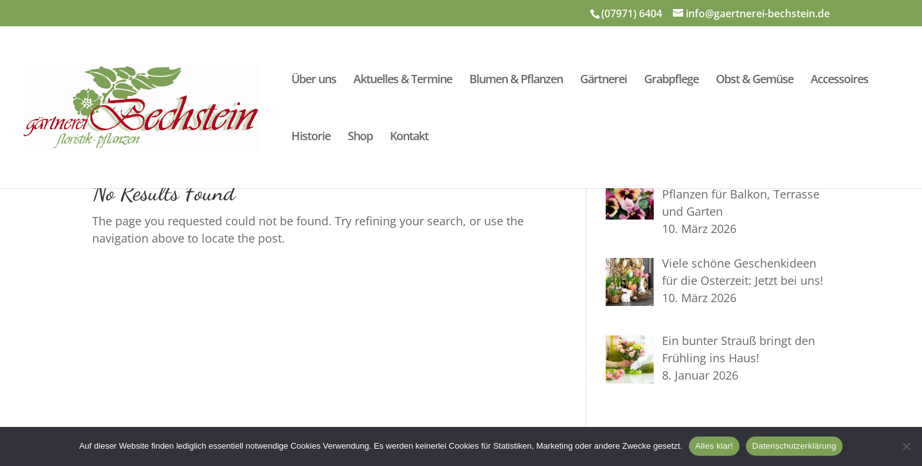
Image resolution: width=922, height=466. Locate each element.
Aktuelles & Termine (402, 80)
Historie (310, 137)
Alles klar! (714, 446)
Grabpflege (671, 80)
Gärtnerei (603, 80)
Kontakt (409, 137)
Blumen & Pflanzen (516, 80)
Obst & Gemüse (754, 80)
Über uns (313, 80)
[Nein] (906, 446)
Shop (360, 137)
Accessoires (839, 80)
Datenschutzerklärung (794, 446)
